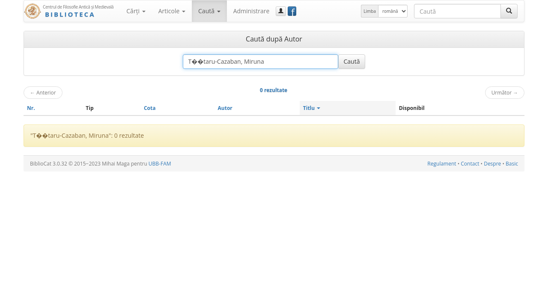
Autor (225, 108)
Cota (150, 108)
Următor (504, 92)
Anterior (43, 92)
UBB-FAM (160, 163)
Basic (512, 163)
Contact (470, 163)
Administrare (251, 11)
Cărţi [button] (135, 11)
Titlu (312, 108)
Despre (492, 163)
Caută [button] (209, 11)
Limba (369, 11)
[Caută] (509, 11)
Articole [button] (171, 11)
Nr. (31, 108)
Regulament (441, 163)
